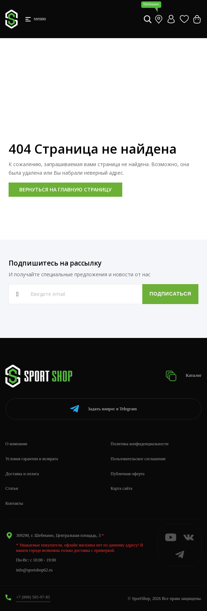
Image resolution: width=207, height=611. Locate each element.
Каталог (184, 375)
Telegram (103, 408)
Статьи (11, 488)
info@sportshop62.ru (34, 570)
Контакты (14, 503)
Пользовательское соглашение (138, 458)
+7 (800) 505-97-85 (33, 597)
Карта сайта (122, 488)
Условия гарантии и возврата (31, 458)
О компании (16, 443)
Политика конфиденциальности (140, 443)
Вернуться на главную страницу (65, 189)
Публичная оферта (128, 473)
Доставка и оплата (22, 473)
